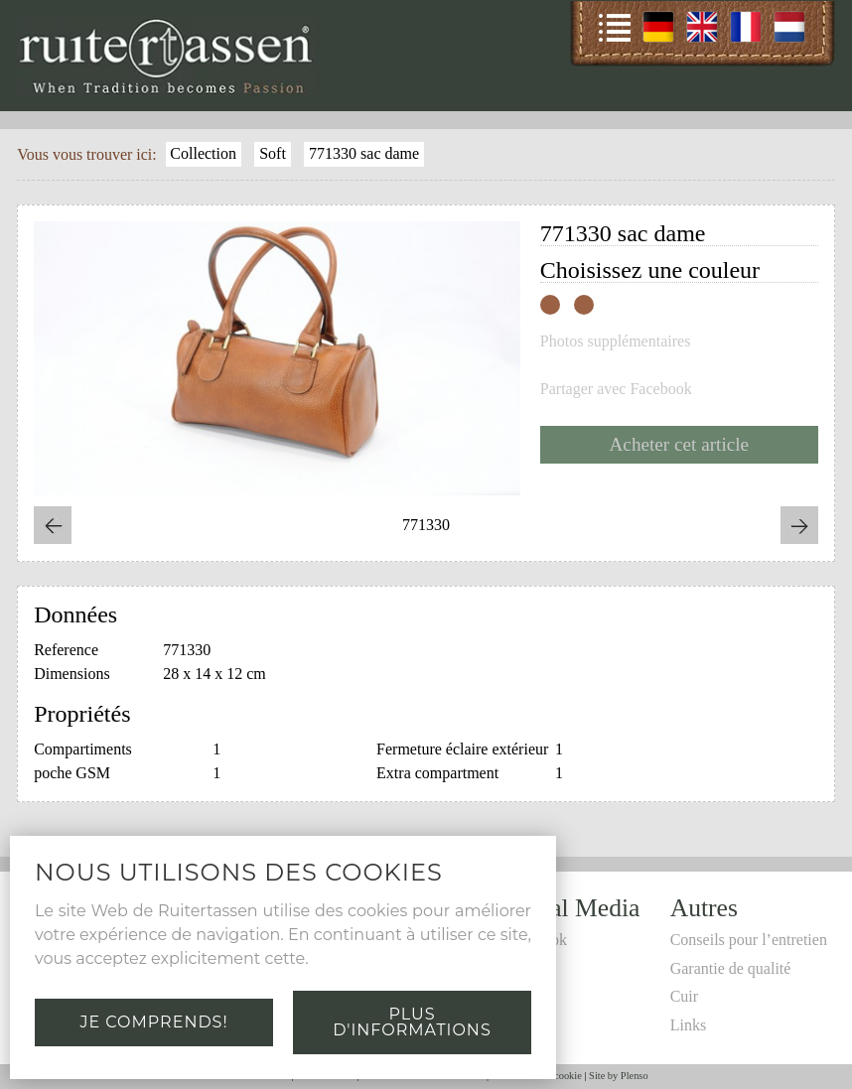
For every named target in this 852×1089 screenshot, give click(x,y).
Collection (203, 153)
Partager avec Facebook (616, 389)
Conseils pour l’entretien (748, 939)
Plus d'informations (412, 1022)
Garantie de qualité (730, 968)
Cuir (684, 996)
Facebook (536, 939)
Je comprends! (153, 1022)
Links (688, 1025)
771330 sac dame (364, 153)
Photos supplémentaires (615, 341)
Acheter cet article (680, 444)
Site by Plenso (618, 1075)
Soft (272, 153)
